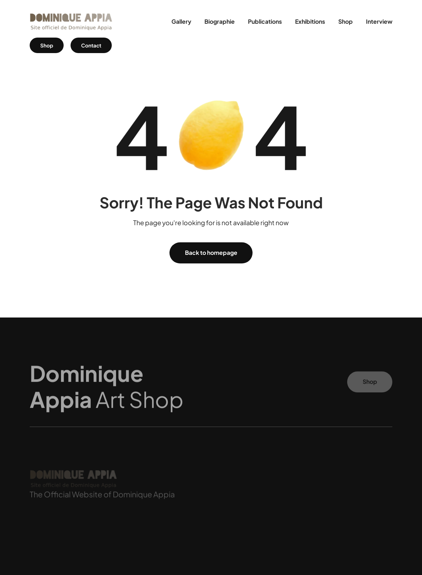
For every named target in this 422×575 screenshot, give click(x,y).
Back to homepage (211, 252)
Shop (46, 45)
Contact (91, 45)
